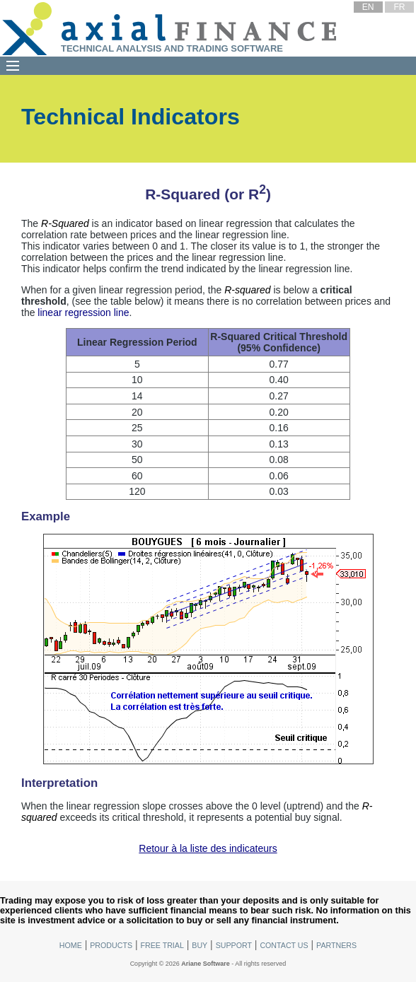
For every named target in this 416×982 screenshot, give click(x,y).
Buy (199, 945)
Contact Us (284, 945)
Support (234, 945)
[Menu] (12, 66)
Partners (336, 945)
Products (111, 945)
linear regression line (83, 312)
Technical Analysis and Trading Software (172, 48)
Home (70, 945)
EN (368, 7)
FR (399, 7)
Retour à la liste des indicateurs (208, 848)
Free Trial (161, 945)
